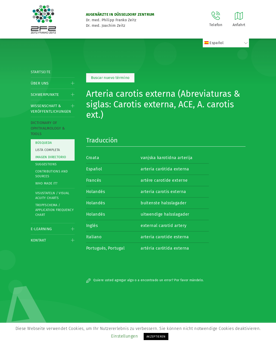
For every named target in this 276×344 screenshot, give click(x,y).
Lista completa (47, 150)
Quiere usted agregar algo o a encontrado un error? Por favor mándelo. (145, 280)
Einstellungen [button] (124, 336)
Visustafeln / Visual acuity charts (52, 195)
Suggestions (46, 164)
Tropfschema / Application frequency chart (54, 210)
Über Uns (40, 83)
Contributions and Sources (51, 173)
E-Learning (41, 229)
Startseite (41, 72)
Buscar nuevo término (110, 77)
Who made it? (46, 183)
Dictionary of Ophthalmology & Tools (48, 128)
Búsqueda (43, 143)
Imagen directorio (50, 157)
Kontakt (38, 240)
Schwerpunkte (45, 94)
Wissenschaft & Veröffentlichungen (51, 109)
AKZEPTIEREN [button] (156, 336)
